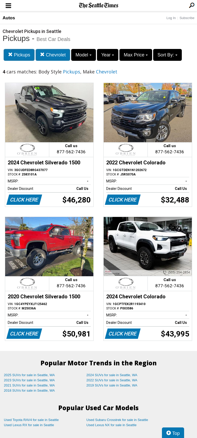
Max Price (136, 54)
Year (107, 54)
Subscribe (186, 18)
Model (84, 54)
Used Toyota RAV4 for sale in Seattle (31, 420)
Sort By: (167, 54)
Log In (171, 18)
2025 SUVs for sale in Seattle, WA (29, 375)
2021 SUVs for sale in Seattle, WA (29, 385)
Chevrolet (53, 54)
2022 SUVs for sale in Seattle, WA (111, 380)
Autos (9, 17)
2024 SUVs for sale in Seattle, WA (111, 375)
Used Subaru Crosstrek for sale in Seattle (117, 420)
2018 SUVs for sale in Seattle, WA (29, 390)
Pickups (19, 54)
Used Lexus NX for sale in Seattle (111, 425)
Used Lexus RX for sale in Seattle (29, 425)
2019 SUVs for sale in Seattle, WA (111, 385)
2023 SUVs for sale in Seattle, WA (29, 380)
